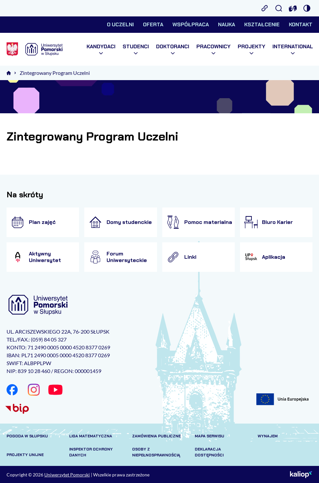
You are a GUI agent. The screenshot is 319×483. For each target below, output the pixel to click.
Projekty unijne (25, 454)
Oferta (153, 24)
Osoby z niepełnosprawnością (156, 452)
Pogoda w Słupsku (27, 436)
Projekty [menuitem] (251, 49)
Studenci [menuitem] (136, 49)
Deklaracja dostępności (209, 452)
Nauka (226, 24)
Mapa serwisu (209, 436)
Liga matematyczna (90, 436)
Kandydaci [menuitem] (101, 49)
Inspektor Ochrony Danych (91, 452)
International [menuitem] (292, 49)
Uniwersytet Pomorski (67, 474)
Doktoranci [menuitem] (172, 49)
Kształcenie (262, 24)
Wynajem (268, 436)
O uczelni (120, 24)
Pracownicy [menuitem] (213, 49)
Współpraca (190, 24)
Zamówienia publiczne (156, 436)
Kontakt (300, 24)
